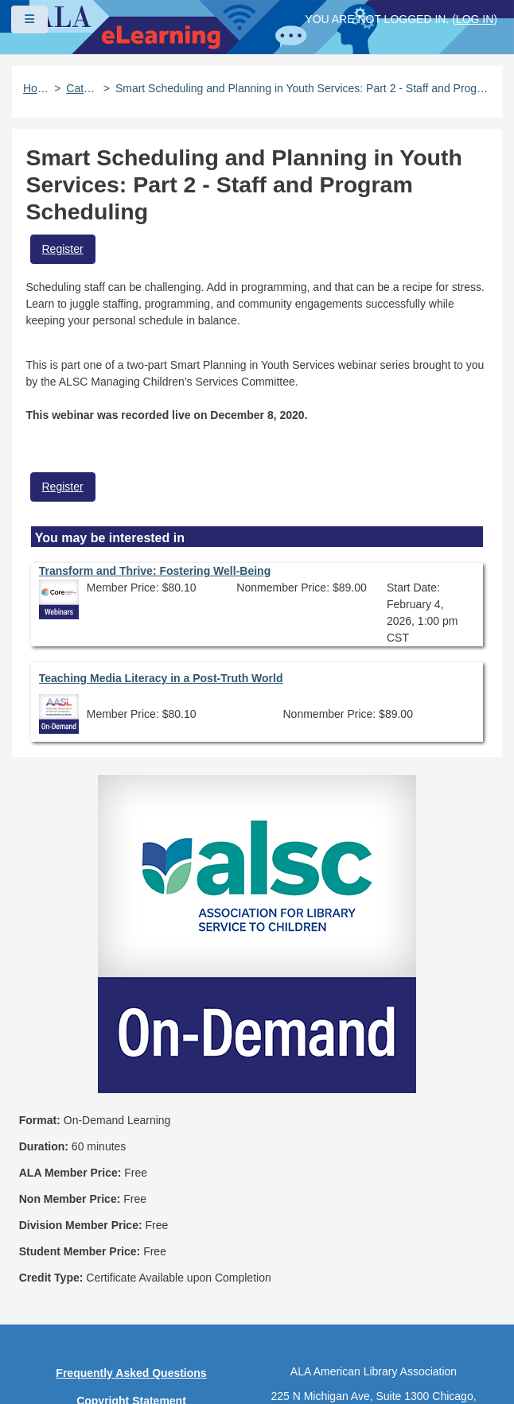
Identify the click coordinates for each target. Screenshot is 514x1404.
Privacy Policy (131, 1206)
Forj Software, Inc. (207, 1367)
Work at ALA (131, 1317)
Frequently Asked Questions (131, 1150)
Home (36, 88)
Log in (474, 19)
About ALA (132, 1345)
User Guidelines (131, 1234)
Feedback (132, 1289)
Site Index (131, 1261)
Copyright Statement (131, 1178)
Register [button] (63, 248)
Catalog (81, 88)
